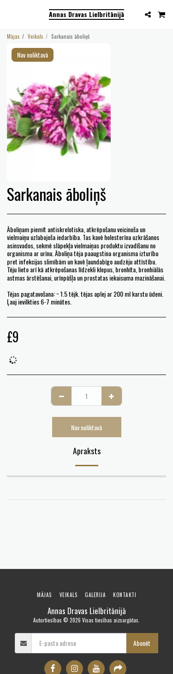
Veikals (35, 36)
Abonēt (141, 643)
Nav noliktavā (86, 427)
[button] (10, 14)
